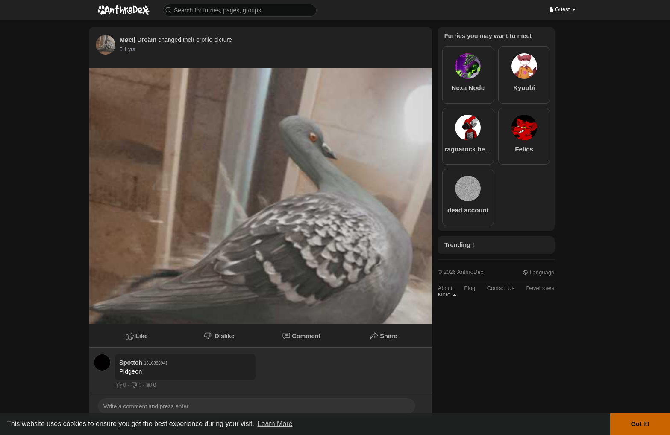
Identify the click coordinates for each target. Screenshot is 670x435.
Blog (469, 288)
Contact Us (500, 288)
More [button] (447, 294)
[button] (240, 10)
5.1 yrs (127, 49)
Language (538, 272)
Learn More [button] (275, 423)
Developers (540, 288)
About (445, 288)
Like (137, 336)
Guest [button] (563, 9)
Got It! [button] (640, 423)
